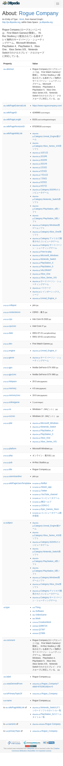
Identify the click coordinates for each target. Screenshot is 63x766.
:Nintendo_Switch (44, 259)
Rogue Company (38, 13)
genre (8, 357)
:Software (38, 611)
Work (21, 19)
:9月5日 (39, 182)
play (8, 455)
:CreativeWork (41, 622)
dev (7, 343)
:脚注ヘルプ (41, 502)
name (7, 700)
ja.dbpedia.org (46, 22)
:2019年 (39, 156)
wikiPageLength (12, 119)
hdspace (10, 381)
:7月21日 (40, 175)
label (7, 676)
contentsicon (11, 312)
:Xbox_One (41, 274)
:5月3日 (39, 171)
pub (7, 462)
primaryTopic (12, 731)
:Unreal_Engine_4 (44, 298)
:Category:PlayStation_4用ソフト (46, 209)
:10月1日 (40, 152)
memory (9, 388)
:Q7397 (38, 629)
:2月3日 (39, 167)
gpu (7, 367)
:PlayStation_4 (42, 263)
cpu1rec (9, 326)
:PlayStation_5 (42, 266)
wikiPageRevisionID (14, 126)
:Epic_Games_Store (45, 509)
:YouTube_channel (44, 494)
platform (9, 448)
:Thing (36, 607)
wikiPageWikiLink (12, 133)
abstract (8, 69)
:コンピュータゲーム (45, 498)
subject (7, 523)
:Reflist (39, 483)
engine (9, 350)
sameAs (10, 724)
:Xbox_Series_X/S (44, 277)
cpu (7, 319)
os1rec (9, 416)
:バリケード (41, 288)
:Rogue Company (46, 724)
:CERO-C (40, 505)
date (8, 333)
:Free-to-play (42, 252)
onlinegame (11, 402)
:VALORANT (42, 270)
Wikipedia (30, 748)
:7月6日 (39, 178)
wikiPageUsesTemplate (16, 483)
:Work (36, 618)
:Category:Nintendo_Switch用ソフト (46, 199)
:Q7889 (38, 633)
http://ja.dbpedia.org (11, 22)
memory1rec (11, 395)
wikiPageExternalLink (14, 105)
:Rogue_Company (44, 693)
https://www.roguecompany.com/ (47, 105)
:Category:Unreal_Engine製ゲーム (46, 136)
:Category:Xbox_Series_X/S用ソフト (46, 146)
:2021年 (39, 164)
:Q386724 (39, 626)
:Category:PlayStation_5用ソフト (46, 219)
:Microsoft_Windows (45, 255)
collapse (9, 305)
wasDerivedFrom (13, 683)
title (7, 469)
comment (9, 640)
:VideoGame (39, 615)
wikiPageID (10, 112)
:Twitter (39, 490)
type (6, 607)
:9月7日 (39, 186)
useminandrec (12, 476)
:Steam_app (42, 487)
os (7, 409)
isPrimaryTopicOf (12, 693)
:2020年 (39, 160)
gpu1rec (9, 374)
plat (7, 423)
